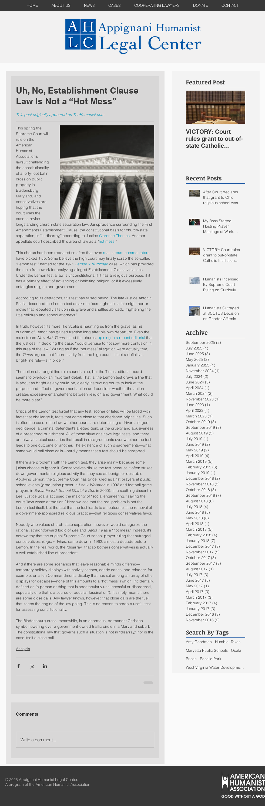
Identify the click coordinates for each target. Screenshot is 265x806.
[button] (115, 5)
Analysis (23, 648)
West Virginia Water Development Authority (215, 667)
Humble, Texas (227, 641)
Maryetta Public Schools (207, 650)
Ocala (236, 650)
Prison (191, 658)
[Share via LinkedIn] (45, 666)
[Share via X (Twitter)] (31, 666)
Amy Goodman (199, 641)
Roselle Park (210, 658)
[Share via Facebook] (18, 666)
